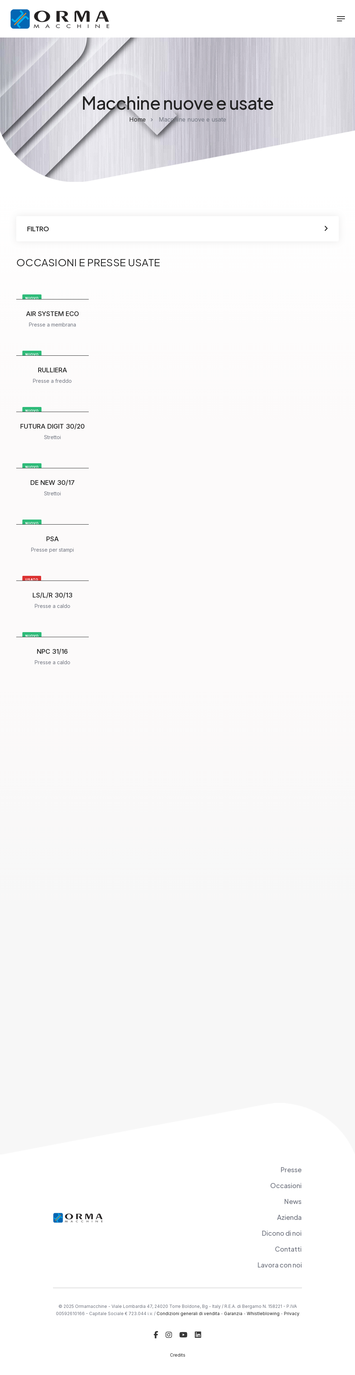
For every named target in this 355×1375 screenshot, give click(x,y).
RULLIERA (52, 370)
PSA (52, 539)
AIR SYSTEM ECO (52, 314)
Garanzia (233, 1313)
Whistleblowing (263, 1313)
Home (137, 119)
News (293, 1201)
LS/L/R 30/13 (52, 595)
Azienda (289, 1217)
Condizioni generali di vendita (188, 1313)
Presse (291, 1169)
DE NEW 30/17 (52, 482)
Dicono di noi (282, 1233)
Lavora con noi (279, 1265)
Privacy (291, 1313)
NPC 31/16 (52, 651)
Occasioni (286, 1185)
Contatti (288, 1249)
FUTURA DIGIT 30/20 (52, 426)
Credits (177, 1355)
